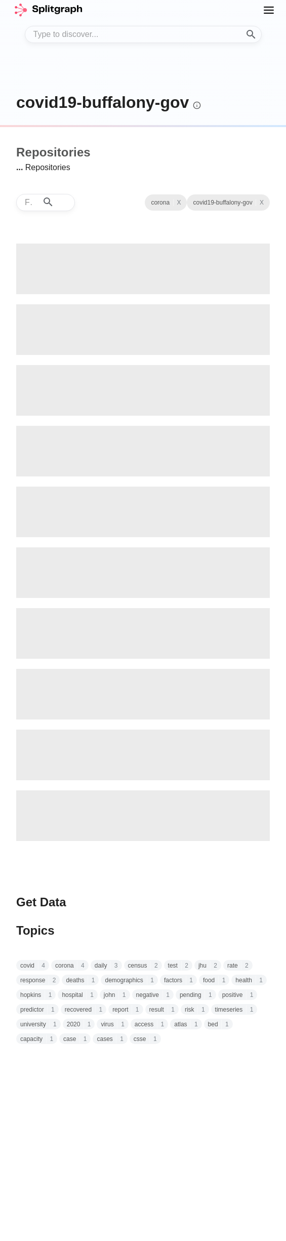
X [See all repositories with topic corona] (262, 202)
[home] (48, 10)
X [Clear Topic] (179, 202)
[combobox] (143, 34)
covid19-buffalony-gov (102, 102)
